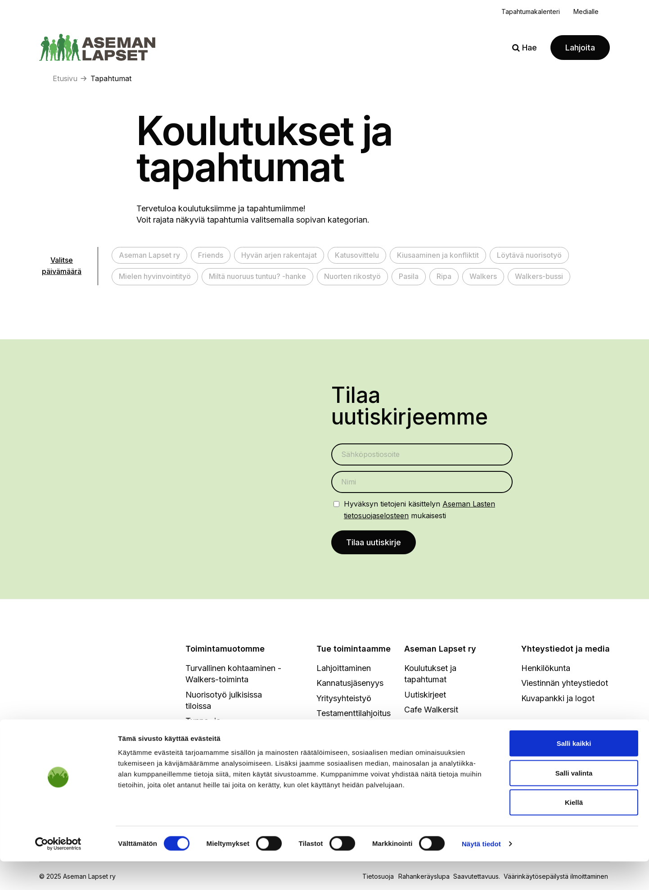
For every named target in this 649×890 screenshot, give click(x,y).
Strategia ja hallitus (439, 725)
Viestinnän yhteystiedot (564, 684)
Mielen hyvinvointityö (155, 276)
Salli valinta (574, 801)
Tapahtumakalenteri (530, 11)
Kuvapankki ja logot (558, 699)
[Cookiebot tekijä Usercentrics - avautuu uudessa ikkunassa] (58, 872)
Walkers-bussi (539, 276)
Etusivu (65, 78)
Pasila (409, 276)
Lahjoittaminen (343, 669)
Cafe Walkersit (431, 710)
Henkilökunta (545, 669)
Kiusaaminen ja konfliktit (438, 255)
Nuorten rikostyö (352, 276)
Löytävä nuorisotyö (529, 255)
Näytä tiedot (481, 872)
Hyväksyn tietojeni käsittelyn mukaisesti (419, 509)
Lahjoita (580, 47)
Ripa (444, 276)
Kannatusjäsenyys (349, 684)
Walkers (483, 276)
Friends (210, 255)
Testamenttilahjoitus (353, 714)
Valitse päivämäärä (61, 266)
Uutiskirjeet (425, 695)
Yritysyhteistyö (343, 699)
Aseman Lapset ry (149, 255)
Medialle (586, 11)
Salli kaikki (574, 772)
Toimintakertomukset (443, 740)
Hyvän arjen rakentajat (279, 255)
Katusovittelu (357, 255)
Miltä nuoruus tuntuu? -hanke (257, 276)
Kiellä (574, 831)
